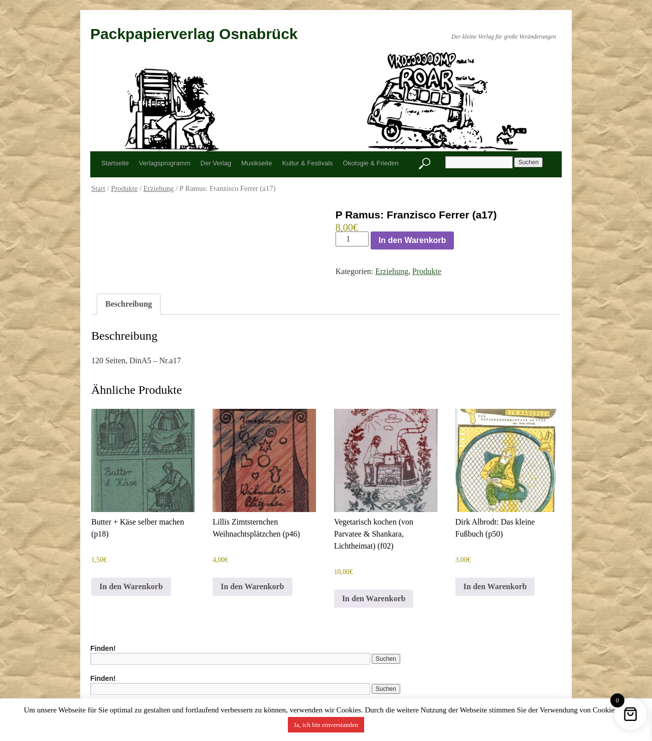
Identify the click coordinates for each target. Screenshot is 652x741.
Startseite (115, 163)
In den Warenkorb (412, 240)
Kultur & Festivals (307, 163)
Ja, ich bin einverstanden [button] (326, 724)
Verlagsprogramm (165, 163)
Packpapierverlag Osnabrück (194, 34)
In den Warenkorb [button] (131, 586)
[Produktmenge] (352, 238)
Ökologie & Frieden (371, 163)
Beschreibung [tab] (128, 304)
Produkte (124, 188)
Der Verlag (216, 163)
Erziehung (158, 188)
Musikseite (256, 163)
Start (98, 188)
